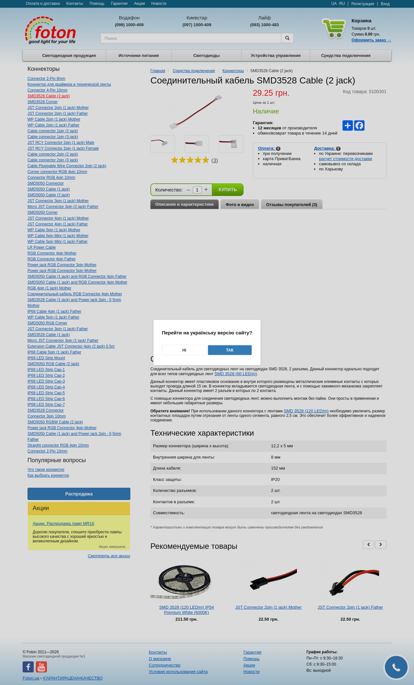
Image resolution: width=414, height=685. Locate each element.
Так (230, 350)
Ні (184, 350)
